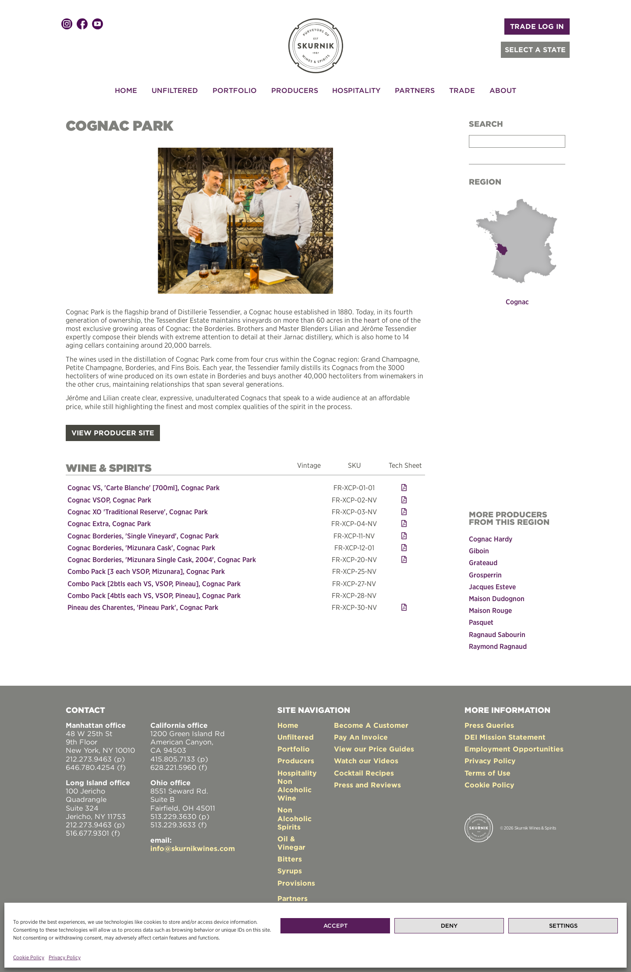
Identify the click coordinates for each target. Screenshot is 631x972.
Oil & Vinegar (291, 842)
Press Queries (489, 724)
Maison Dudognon (497, 598)
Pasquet (481, 622)
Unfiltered (175, 90)
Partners (415, 90)
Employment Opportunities (514, 748)
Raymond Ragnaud (498, 645)
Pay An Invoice (361, 736)
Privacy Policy (65, 957)
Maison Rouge (490, 610)
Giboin (479, 550)
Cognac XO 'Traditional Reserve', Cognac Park (137, 511)
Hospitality (356, 90)
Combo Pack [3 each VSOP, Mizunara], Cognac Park (146, 570)
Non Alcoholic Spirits (294, 818)
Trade (462, 90)
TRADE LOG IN (537, 26)
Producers (294, 90)
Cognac (517, 301)
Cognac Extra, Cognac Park (109, 523)
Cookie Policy (28, 957)
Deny (449, 925)
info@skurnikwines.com (192, 848)
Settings (563, 925)
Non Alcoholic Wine (294, 789)
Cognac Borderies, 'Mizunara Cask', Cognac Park (141, 547)
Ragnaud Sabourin (497, 634)
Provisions (296, 882)
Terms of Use (487, 772)
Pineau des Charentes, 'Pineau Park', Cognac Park (142, 606)
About (502, 90)
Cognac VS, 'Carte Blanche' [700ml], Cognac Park (143, 487)
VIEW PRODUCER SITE (112, 432)
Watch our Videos (366, 760)
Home (126, 90)
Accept (335, 925)
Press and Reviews (367, 784)
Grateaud (483, 562)
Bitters (289, 859)
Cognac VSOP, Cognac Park (109, 499)
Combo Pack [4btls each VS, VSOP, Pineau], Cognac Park (154, 595)
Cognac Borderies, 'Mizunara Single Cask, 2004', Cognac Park (161, 559)
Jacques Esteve (492, 586)
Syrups (289, 870)
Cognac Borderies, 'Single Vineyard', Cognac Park (143, 535)
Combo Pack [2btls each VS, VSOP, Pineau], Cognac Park (154, 582)
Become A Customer (371, 724)
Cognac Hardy (490, 538)
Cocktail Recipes (364, 772)
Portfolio (235, 90)
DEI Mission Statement (505, 736)
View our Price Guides (374, 748)
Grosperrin (485, 574)
